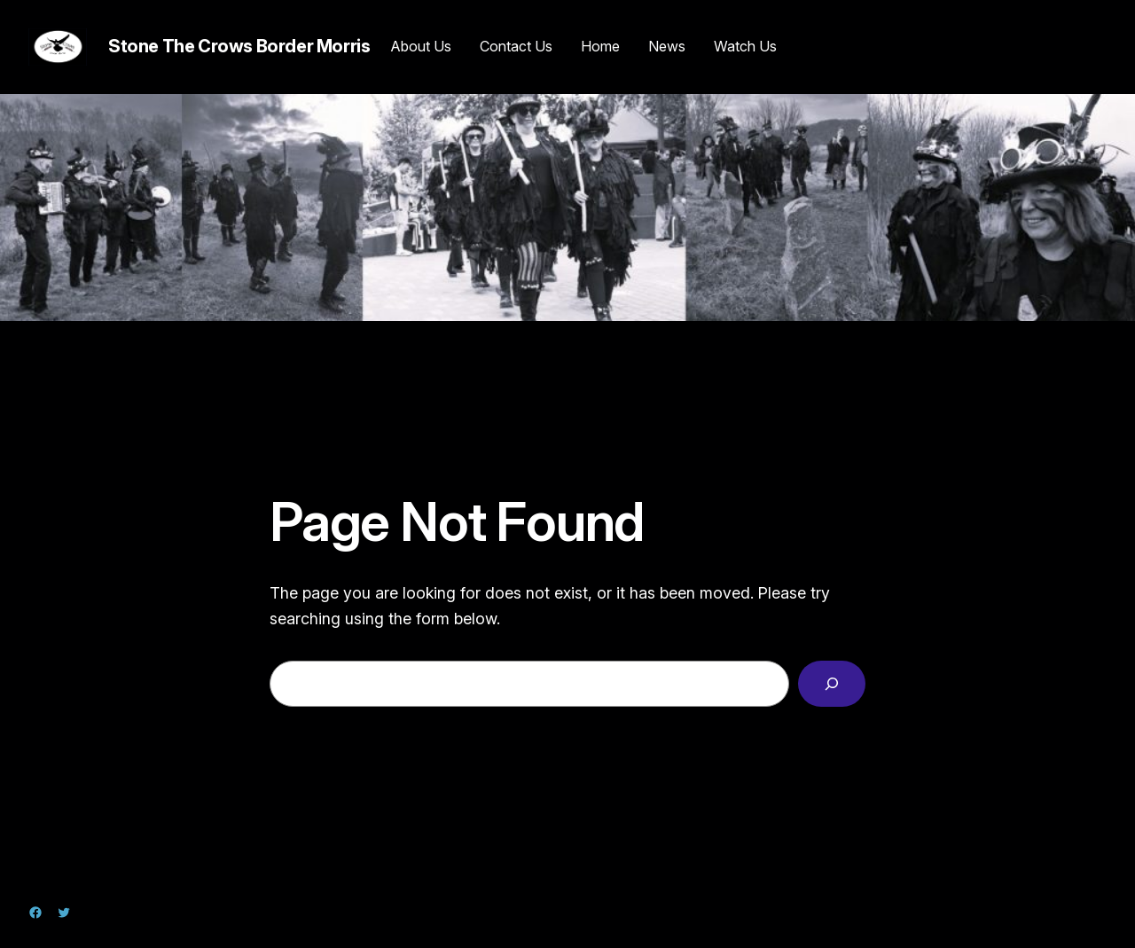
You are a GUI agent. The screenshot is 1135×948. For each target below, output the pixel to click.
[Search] (831, 684)
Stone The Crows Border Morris (239, 46)
